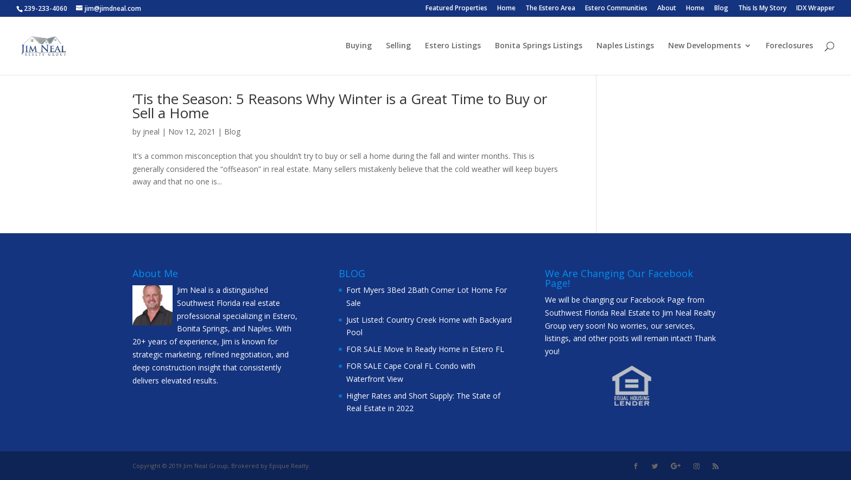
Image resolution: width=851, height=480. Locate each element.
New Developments (704, 46)
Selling (398, 46)
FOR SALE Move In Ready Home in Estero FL (425, 349)
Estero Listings (453, 46)
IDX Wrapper (815, 8)
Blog (721, 8)
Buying (359, 46)
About (666, 8)
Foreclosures (789, 46)
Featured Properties (456, 8)
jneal (151, 131)
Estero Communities (616, 8)
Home (506, 8)
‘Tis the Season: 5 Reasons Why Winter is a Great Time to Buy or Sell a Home (339, 106)
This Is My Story (762, 8)
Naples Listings (625, 46)
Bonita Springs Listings (538, 46)
